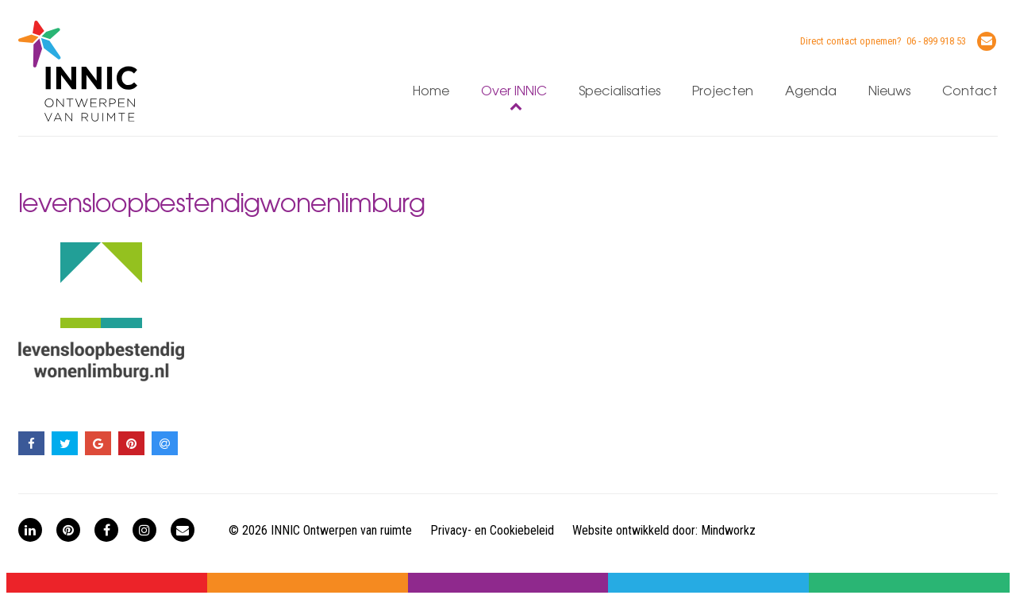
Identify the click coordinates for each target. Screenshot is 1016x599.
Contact (970, 92)
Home (431, 92)
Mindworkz (728, 530)
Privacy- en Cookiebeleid (492, 530)
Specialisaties (619, 92)
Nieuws (889, 92)
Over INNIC (514, 92)
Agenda (811, 92)
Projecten (722, 92)
